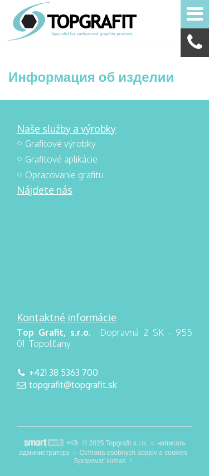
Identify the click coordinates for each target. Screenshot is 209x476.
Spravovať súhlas (99, 461)
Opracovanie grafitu (64, 174)
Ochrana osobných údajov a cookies (133, 453)
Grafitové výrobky (60, 143)
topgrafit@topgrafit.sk (73, 384)
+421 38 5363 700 (63, 372)
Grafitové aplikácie (61, 159)
